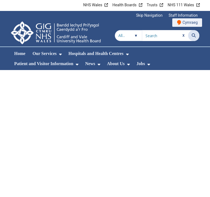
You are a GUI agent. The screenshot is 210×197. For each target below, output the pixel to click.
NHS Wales (92, 5)
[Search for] (165, 35)
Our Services (45, 53)
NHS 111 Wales (181, 5)
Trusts (152, 5)
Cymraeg (190, 22)
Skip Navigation (149, 15)
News (90, 63)
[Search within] (128, 35)
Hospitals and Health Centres (95, 53)
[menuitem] (60, 54)
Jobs (140, 63)
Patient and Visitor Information (43, 63)
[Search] (193, 35)
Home (19, 53)
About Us (115, 63)
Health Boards (124, 5)
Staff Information (183, 15)
